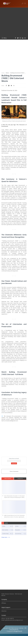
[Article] (7, 526)
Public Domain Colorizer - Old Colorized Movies (17, 628)
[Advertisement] (14, 21)
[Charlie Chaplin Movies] (7, 533)
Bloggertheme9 (18, 631)
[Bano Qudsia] (7, 529)
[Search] (25, 3)
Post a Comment (14, 471)
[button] (22, 3)
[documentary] (20, 533)
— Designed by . (14, 631)
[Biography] (20, 529)
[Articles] (20, 526)
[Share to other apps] (14, 85)
